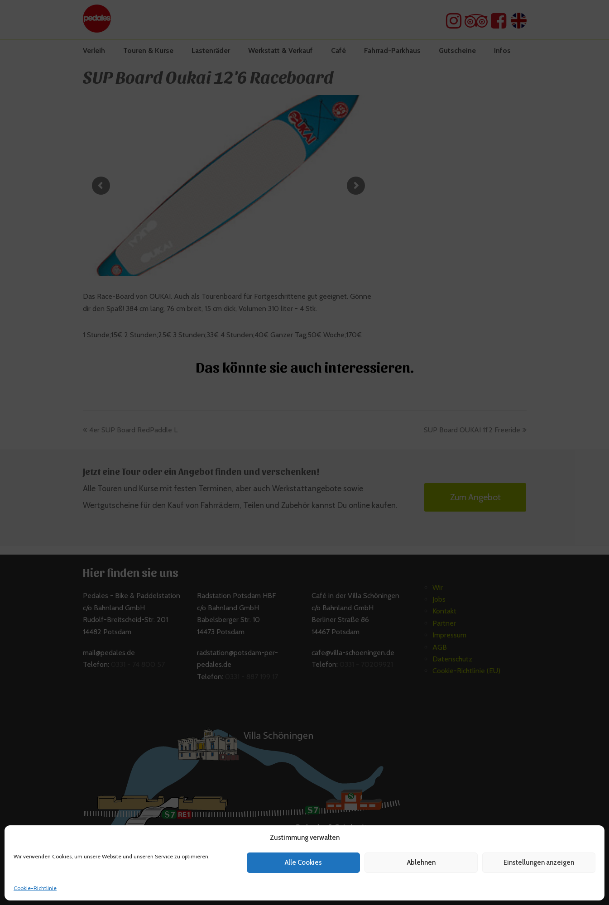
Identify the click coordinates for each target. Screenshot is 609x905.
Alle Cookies (303, 862)
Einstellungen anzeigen (539, 862)
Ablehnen (421, 862)
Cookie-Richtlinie (35, 888)
